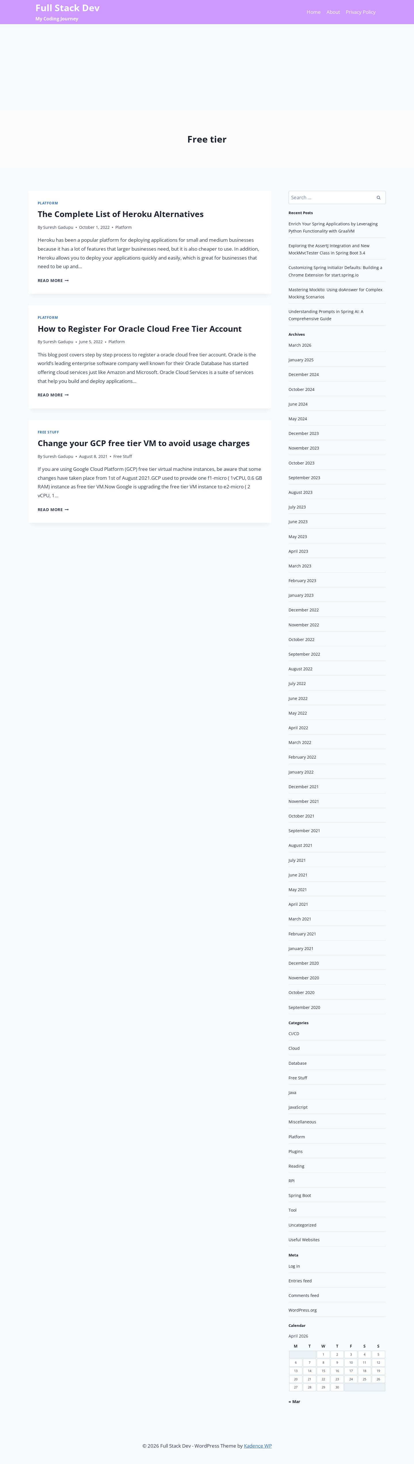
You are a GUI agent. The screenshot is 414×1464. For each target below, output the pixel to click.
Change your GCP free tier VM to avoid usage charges (144, 443)
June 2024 (298, 404)
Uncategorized (302, 1225)
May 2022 (298, 713)
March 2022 (300, 742)
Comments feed (304, 1295)
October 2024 (301, 389)
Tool (293, 1210)
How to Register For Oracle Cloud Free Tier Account (140, 328)
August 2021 (300, 845)
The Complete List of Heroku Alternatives (121, 213)
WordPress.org (303, 1310)
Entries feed (300, 1280)
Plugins (296, 1151)
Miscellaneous (302, 1122)
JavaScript (298, 1107)
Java (292, 1092)
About (333, 12)
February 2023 (302, 580)
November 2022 (304, 625)
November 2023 (304, 448)
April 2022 (298, 727)
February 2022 (302, 757)
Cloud (294, 1048)
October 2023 (301, 463)
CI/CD (294, 1033)
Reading (296, 1166)
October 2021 (301, 816)
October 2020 (301, 992)
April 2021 (298, 904)
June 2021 (298, 875)
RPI (292, 1180)
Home (314, 12)
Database (298, 1063)
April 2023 (298, 551)
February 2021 (302, 934)
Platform (48, 203)
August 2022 (300, 668)
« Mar (294, 1401)
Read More (53, 280)
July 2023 (297, 507)
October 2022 (301, 639)
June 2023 (298, 521)
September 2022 (304, 654)
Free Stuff (48, 432)
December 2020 (304, 963)
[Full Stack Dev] (67, 12)
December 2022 (304, 610)
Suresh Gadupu (58, 227)
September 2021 (304, 830)
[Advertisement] (207, 67)
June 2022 (298, 698)
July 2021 (297, 860)
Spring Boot (300, 1195)
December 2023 (304, 433)
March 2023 (300, 566)
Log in (294, 1266)
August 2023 (300, 492)
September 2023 (304, 477)
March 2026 (300, 345)
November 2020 (304, 978)
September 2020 (304, 1007)
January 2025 (301, 359)
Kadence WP (258, 1445)
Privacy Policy (361, 12)
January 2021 (301, 948)
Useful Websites (304, 1239)
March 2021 (300, 919)
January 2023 (301, 595)
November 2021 (304, 801)
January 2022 (301, 772)
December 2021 (304, 786)
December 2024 (304, 374)
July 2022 (297, 683)
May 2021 (298, 889)
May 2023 (298, 536)
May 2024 (298, 418)
